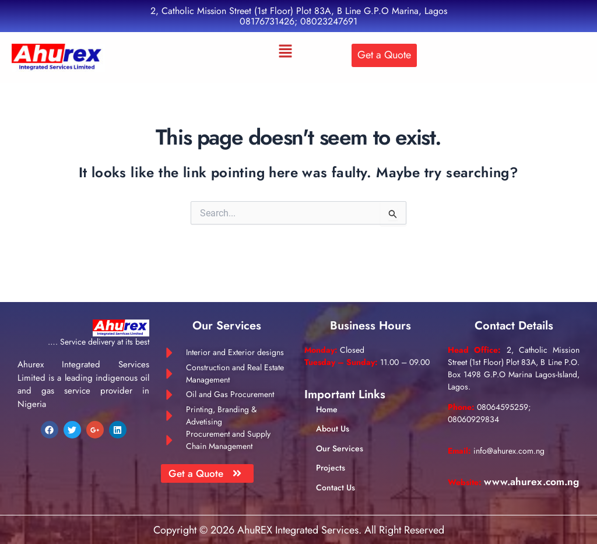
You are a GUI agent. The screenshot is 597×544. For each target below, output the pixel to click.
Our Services (339, 438)
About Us (332, 418)
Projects (330, 458)
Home (327, 399)
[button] (285, 52)
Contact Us (335, 477)
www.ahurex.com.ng (497, 483)
